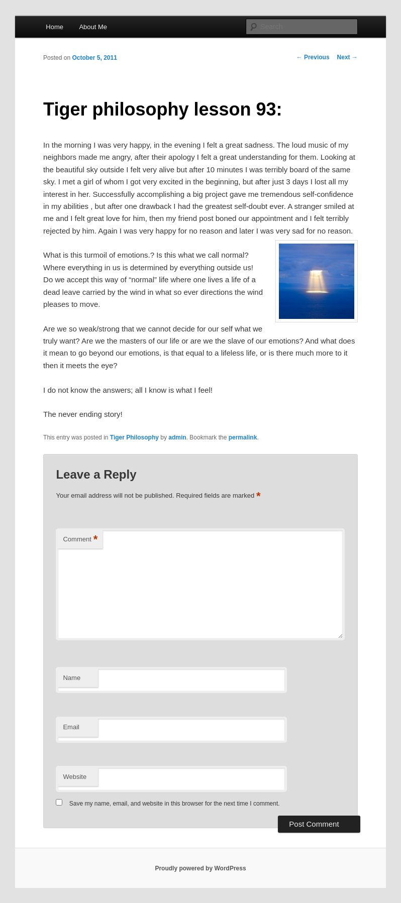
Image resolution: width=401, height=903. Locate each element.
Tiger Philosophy (134, 437)
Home (54, 27)
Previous (313, 57)
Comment (80, 539)
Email (71, 727)
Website (74, 776)
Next (347, 57)
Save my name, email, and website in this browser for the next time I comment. (174, 803)
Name (71, 678)
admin (177, 437)
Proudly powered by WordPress (200, 868)
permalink (243, 437)
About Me (93, 27)
